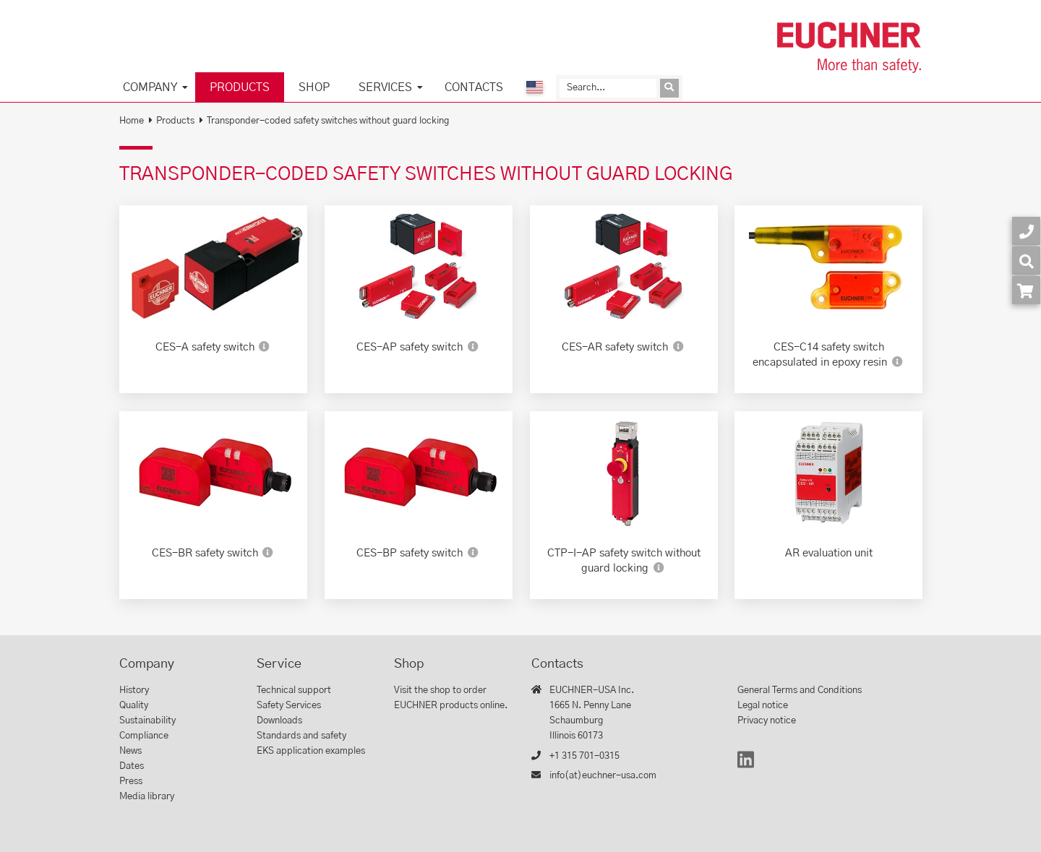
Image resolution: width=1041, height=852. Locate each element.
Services (385, 87)
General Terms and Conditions (799, 690)
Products (240, 87)
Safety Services (289, 705)
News (130, 751)
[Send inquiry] (669, 88)
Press (130, 781)
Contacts (474, 87)
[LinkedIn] (745, 766)
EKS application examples (311, 751)
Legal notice (762, 705)
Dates (131, 766)
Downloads (279, 721)
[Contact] (1026, 231)
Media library (146, 796)
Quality (133, 705)
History (134, 690)
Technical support (294, 690)
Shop (314, 87)
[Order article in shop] (1026, 290)
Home (131, 121)
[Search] (608, 88)
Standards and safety (301, 736)
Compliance (143, 736)
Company (150, 87)
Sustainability (147, 721)
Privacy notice (766, 721)
